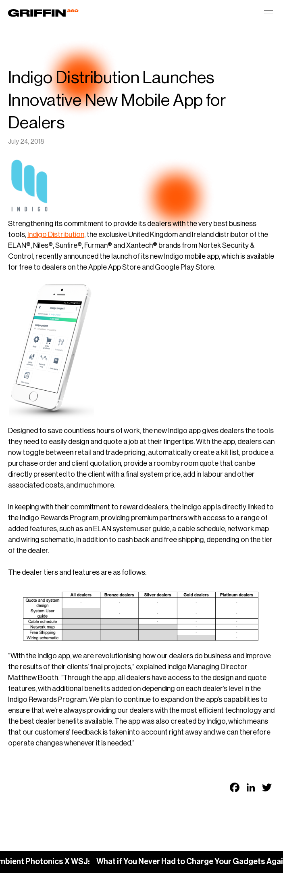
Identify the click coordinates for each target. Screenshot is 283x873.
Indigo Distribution (55, 234)
